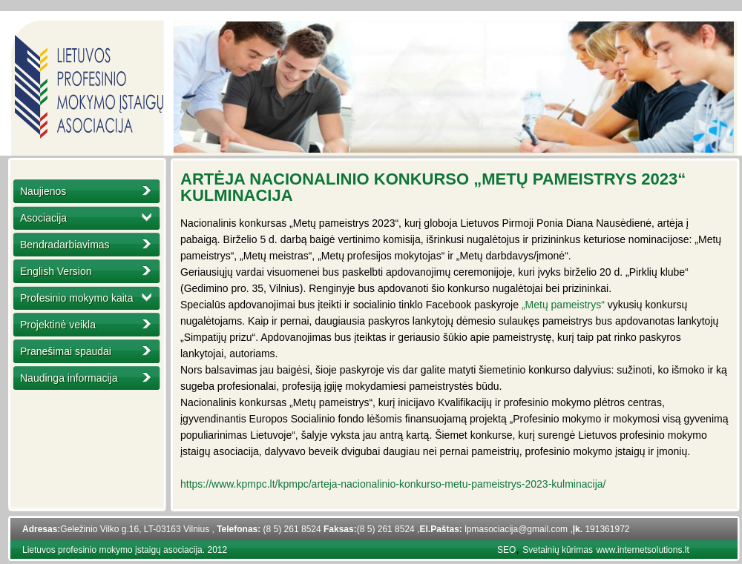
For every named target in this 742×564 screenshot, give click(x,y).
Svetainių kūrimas (557, 550)
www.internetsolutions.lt (642, 550)
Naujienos (43, 191)
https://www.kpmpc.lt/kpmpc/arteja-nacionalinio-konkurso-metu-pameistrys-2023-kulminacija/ (392, 484)
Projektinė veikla (58, 325)
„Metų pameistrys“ (563, 305)
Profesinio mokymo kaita (77, 298)
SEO (506, 550)
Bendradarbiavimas (65, 245)
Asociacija (43, 218)
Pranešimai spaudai (65, 351)
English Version (56, 271)
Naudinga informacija (69, 378)
